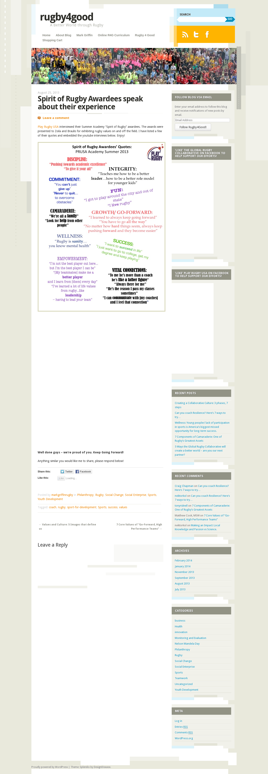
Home (46, 35)
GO (230, 19)
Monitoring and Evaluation (190, 638)
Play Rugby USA (48, 126)
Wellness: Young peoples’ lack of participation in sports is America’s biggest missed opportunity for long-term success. (202, 426)
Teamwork (181, 678)
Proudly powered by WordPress (49, 767)
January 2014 (182, 566)
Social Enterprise (135, 495)
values (123, 507)
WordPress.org (184, 738)
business (180, 620)
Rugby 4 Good (145, 35)
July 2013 (180, 589)
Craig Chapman (184, 486)
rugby (62, 507)
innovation (181, 632)
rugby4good (66, 17)
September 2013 (185, 577)
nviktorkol (181, 495)
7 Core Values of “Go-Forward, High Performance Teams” (139, 526)
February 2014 (183, 560)
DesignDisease (102, 767)
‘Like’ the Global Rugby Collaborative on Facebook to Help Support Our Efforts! (200, 153)
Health (178, 626)
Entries (181, 727)
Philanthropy (85, 495)
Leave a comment (56, 118)
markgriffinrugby (62, 495)
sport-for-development (81, 507)
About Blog (63, 35)
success (112, 507)
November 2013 (184, 572)
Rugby (99, 495)
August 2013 (182, 583)
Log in (178, 720)
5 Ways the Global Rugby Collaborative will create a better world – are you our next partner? (200, 450)
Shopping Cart (52, 40)
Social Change (114, 495)
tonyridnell (181, 505)
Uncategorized (184, 684)
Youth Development (50, 499)
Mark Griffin (84, 35)
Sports (152, 495)
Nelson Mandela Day (187, 643)
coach (52, 507)
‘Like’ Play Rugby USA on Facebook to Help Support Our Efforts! (202, 274)
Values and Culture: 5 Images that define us (67, 526)
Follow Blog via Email (193, 97)
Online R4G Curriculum (114, 35)
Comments (184, 732)
